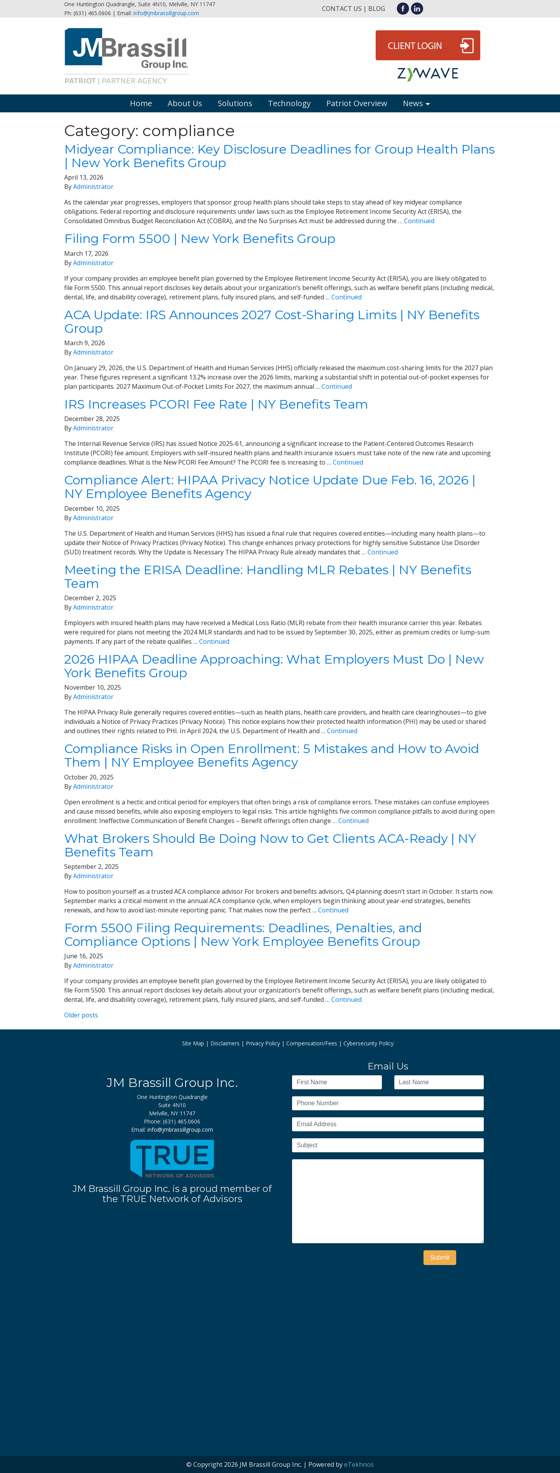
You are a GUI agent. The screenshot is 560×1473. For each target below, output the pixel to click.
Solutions (235, 103)
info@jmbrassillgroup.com (166, 13)
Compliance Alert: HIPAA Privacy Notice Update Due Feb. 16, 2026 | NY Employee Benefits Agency (270, 486)
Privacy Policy (263, 1043)
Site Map (193, 1043)
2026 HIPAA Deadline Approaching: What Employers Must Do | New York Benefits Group (274, 666)
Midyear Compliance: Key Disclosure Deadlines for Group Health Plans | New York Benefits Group (279, 156)
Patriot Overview (356, 103)
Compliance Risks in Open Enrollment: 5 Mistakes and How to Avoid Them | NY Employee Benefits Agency (271, 755)
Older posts (81, 1015)
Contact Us (342, 8)
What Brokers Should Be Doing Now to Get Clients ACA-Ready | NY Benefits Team (270, 845)
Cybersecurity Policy (368, 1043)
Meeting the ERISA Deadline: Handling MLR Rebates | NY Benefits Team (267, 576)
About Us (185, 103)
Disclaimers (225, 1043)
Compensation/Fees (311, 1043)
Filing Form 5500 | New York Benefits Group (199, 238)
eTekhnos (359, 1464)
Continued (419, 221)
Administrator (93, 186)
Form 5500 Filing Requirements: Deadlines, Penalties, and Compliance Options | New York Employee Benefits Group (243, 934)
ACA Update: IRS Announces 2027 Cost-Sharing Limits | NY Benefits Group (272, 321)
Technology (289, 103)
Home (141, 103)
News (413, 103)
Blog (376, 8)
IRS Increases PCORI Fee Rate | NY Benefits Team (216, 404)
